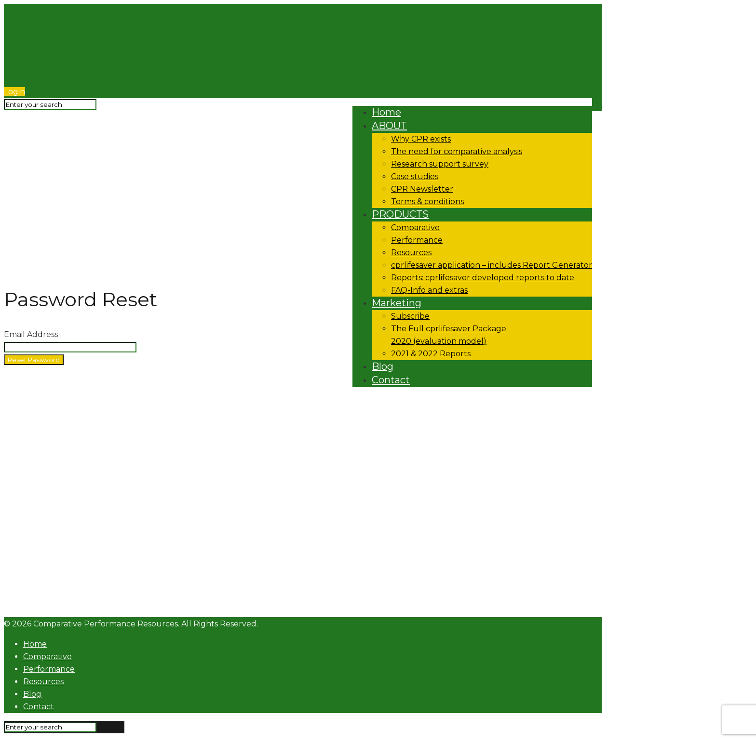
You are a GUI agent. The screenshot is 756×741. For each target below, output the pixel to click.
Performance (49, 669)
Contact (38, 706)
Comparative (47, 656)
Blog (32, 694)
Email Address (31, 334)
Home (35, 644)
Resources (43, 681)
